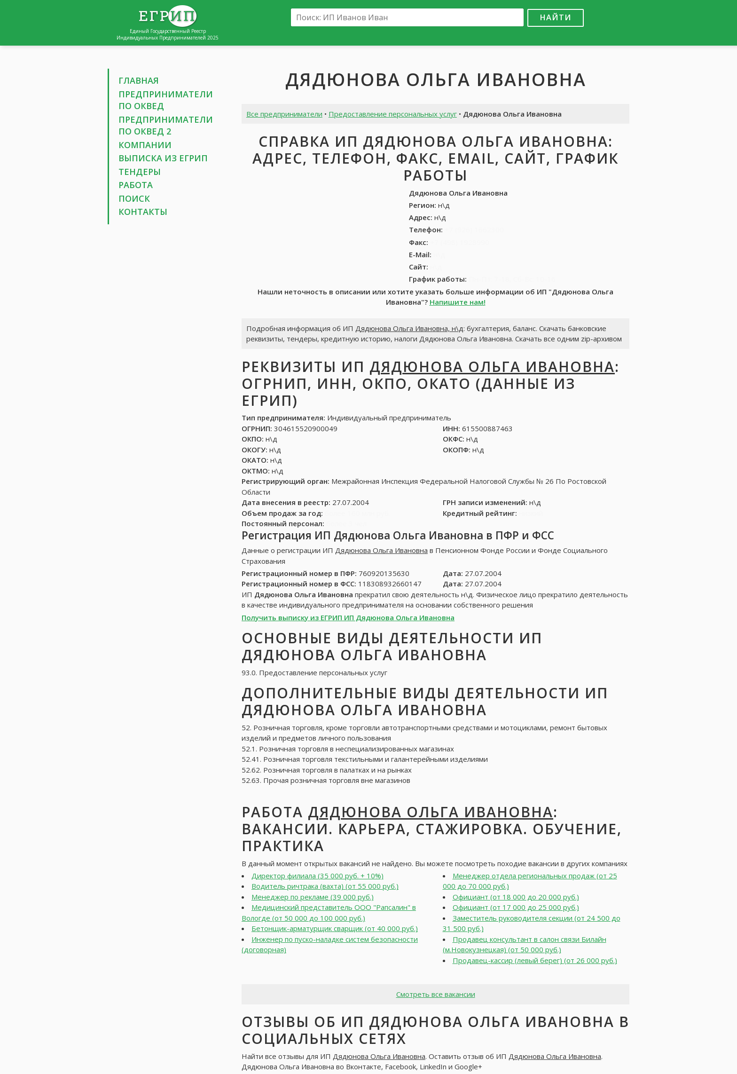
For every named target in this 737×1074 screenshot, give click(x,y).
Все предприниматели (284, 113)
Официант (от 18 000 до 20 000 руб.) (516, 896)
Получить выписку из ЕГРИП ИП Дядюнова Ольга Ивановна (348, 617)
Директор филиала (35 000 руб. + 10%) (317, 875)
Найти (556, 17)
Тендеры (139, 171)
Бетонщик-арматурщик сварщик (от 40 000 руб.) (334, 928)
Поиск (134, 198)
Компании (145, 144)
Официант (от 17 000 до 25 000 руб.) (516, 907)
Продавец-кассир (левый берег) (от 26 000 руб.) (535, 960)
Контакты (142, 211)
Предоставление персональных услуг (393, 113)
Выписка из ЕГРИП (163, 158)
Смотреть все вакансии (435, 994)
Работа (135, 184)
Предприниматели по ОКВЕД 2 (165, 125)
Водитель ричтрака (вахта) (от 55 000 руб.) (325, 886)
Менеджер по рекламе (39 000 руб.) (312, 896)
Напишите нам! (458, 302)
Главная (138, 80)
